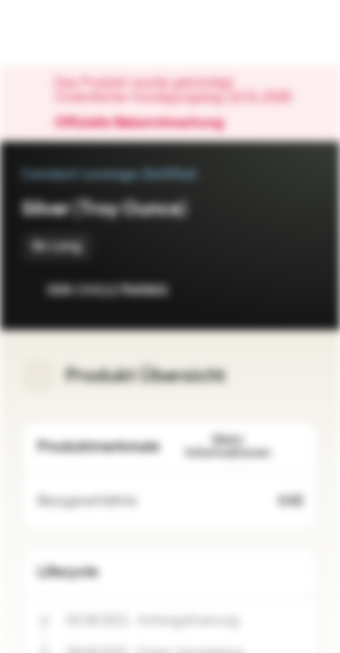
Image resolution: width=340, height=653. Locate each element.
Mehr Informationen (244, 447)
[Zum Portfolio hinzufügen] (300, 290)
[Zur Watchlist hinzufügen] (264, 290)
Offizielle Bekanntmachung (148, 123)
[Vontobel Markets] (71, 32)
